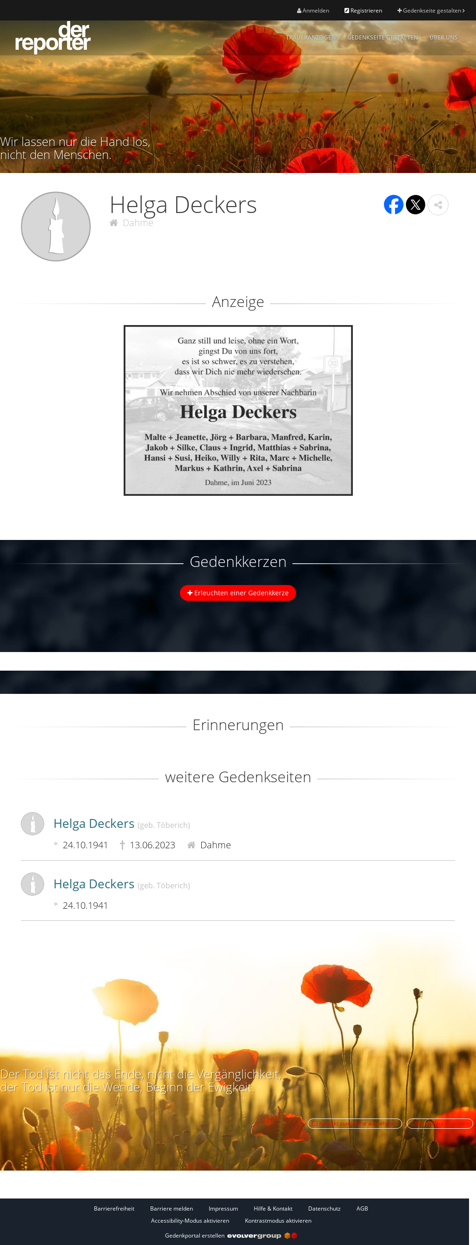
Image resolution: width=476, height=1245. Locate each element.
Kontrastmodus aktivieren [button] (278, 1221)
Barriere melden (171, 1208)
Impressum (223, 1208)
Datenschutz (324, 1208)
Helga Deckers (121, 823)
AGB (362, 1208)
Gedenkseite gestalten (430, 10)
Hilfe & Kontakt (273, 1208)
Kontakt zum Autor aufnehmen (355, 1123)
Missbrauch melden (440, 1123)
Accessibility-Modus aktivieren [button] (190, 1221)
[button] (438, 204)
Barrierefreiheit (114, 1208)
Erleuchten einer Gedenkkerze (238, 592)
